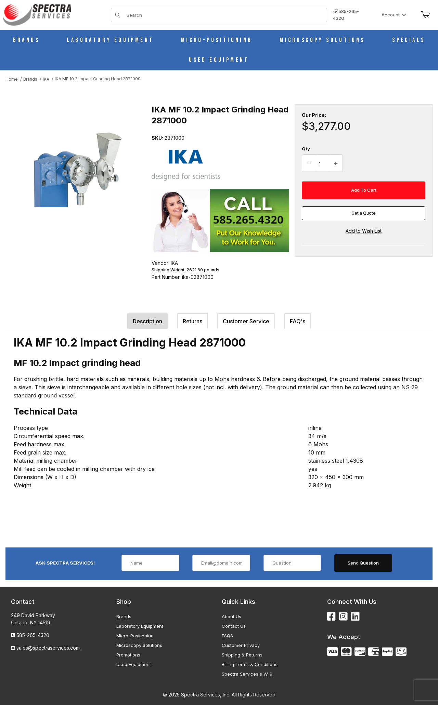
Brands (123, 616)
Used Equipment (133, 664)
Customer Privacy (241, 645)
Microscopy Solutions (139, 645)
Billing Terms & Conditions (250, 664)
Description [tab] (147, 321)
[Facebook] (331, 617)
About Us (231, 616)
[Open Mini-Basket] (425, 15)
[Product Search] (225, 15)
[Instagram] (343, 617)
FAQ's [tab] (297, 321)
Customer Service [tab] (246, 321)
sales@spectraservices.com (48, 648)
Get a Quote (363, 213)
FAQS (227, 635)
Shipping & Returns (242, 654)
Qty (306, 148)
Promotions (128, 654)
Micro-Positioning (135, 635)
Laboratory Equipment (139, 626)
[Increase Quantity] (336, 163)
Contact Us (234, 626)
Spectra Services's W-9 (247, 674)
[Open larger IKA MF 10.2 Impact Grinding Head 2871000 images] (76, 168)
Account (394, 14)
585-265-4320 (346, 15)
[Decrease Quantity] (309, 163)
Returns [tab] (192, 321)
